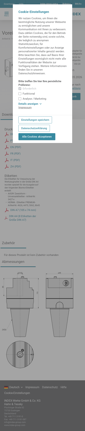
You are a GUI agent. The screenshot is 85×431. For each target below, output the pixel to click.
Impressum (25, 107)
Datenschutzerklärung (34, 128)
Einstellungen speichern (35, 119)
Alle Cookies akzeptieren (37, 136)
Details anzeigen (30, 103)
